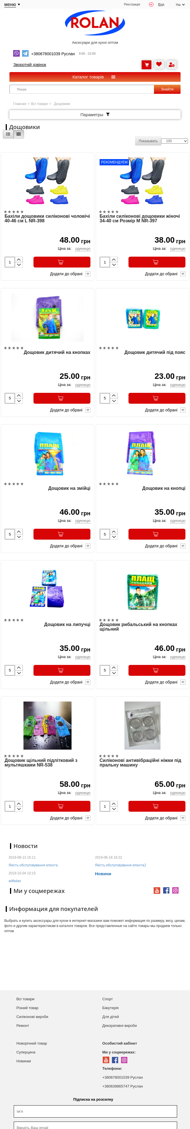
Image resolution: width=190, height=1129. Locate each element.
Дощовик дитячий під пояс (154, 353)
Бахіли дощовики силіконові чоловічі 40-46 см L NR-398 (47, 219)
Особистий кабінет (119, 1045)
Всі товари (39, 104)
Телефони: (112, 1070)
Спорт (107, 1001)
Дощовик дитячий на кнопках (57, 353)
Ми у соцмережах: (119, 1054)
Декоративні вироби (119, 1027)
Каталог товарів (88, 77)
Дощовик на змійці (69, 490)
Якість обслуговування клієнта (33, 867)
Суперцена (25, 1054)
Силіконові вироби (32, 1019)
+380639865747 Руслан (122, 1088)
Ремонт (22, 1027)
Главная (19, 104)
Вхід (156, 4)
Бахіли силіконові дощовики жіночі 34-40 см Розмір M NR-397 (140, 219)
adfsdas (15, 883)
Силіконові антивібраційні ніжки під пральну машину (140, 765)
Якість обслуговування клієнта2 (120, 867)
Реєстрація (132, 4)
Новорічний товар (31, 1045)
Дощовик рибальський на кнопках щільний (138, 628)
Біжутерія (110, 1010)
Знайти (167, 89)
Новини (103, 876)
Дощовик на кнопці (163, 490)
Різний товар (27, 1010)
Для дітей (110, 1019)
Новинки (23, 1063)
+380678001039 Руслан (122, 1079)
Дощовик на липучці (67, 626)
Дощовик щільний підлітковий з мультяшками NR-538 (41, 765)
